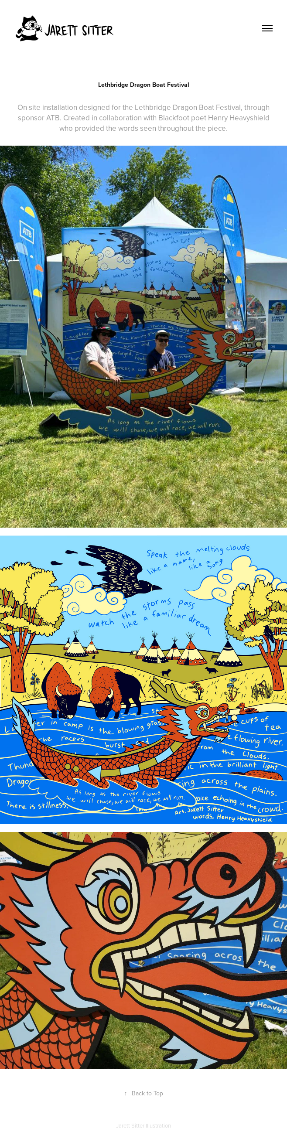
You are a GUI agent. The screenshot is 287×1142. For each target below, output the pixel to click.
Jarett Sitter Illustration (143, 1125)
